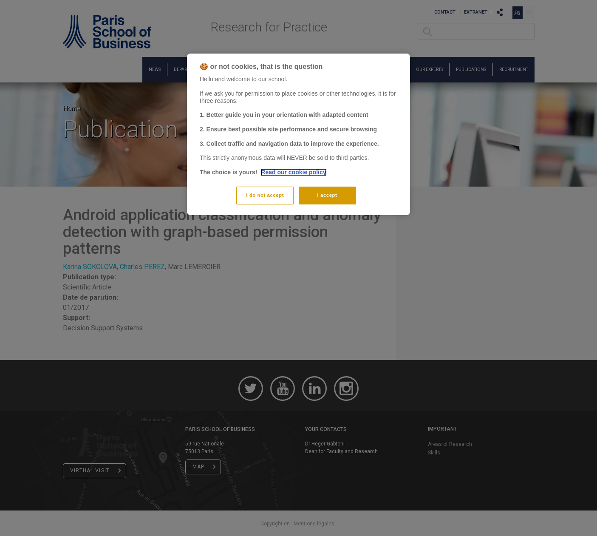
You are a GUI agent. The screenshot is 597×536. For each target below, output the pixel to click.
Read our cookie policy (293, 172)
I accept (327, 195)
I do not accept (265, 195)
